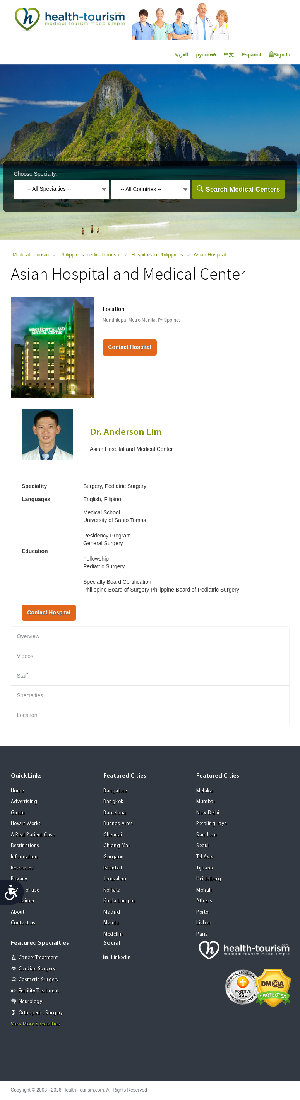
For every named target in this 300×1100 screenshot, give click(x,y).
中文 (229, 55)
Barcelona (114, 812)
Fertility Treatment (39, 990)
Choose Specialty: (36, 174)
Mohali (204, 890)
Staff (22, 676)
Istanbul (112, 868)
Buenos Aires (118, 823)
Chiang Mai (116, 845)
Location (27, 715)
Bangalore (115, 790)
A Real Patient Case (33, 834)
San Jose (206, 834)
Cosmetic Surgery (39, 979)
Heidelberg (208, 878)
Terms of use (25, 890)
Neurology (31, 1001)
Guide (18, 812)
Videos (25, 656)
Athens (204, 900)
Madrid (111, 912)
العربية (181, 55)
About (18, 912)
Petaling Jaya (211, 823)
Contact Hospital (129, 347)
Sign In (279, 54)
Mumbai (205, 801)
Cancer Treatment (38, 957)
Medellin (113, 934)
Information (24, 856)
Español (251, 55)
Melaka (204, 790)
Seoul (202, 845)
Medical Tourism (31, 255)
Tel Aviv (204, 856)
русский (206, 55)
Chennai (112, 834)
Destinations (25, 845)
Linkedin (116, 957)
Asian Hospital (210, 255)
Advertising (24, 801)
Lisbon (203, 922)
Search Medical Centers (243, 189)
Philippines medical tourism (90, 255)
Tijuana (204, 868)
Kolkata (112, 890)
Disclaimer (23, 900)
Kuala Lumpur (119, 900)
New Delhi (207, 812)
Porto (202, 912)
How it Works (26, 823)
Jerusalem (115, 878)
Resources (22, 868)
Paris (202, 934)
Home (17, 790)
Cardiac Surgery (37, 968)
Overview (28, 636)
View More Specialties (35, 1024)
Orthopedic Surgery (41, 1012)
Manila (111, 922)
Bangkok (113, 801)
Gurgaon (113, 856)
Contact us (23, 922)
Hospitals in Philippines (157, 255)
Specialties (30, 695)
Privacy (19, 878)
